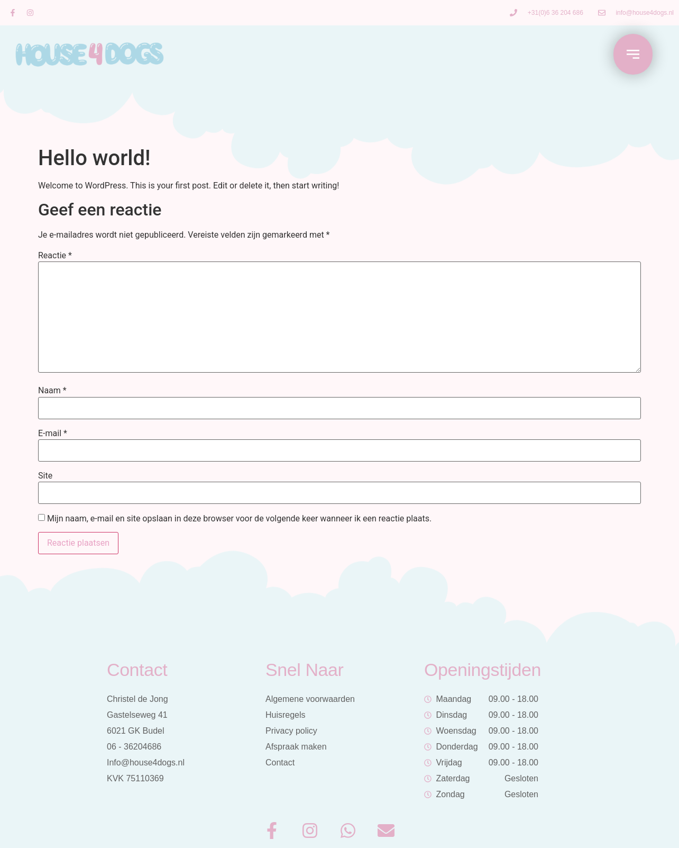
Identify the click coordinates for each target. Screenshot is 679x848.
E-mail (52, 433)
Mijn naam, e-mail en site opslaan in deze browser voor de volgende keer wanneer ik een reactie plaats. (239, 519)
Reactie (55, 255)
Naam (52, 390)
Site (45, 476)
